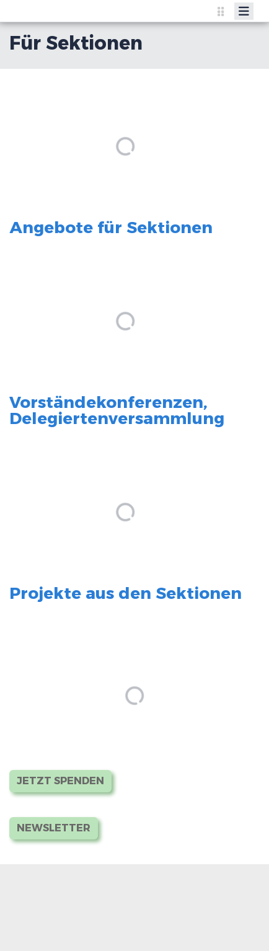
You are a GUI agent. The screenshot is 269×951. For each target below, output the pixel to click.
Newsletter (53, 828)
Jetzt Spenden (60, 781)
